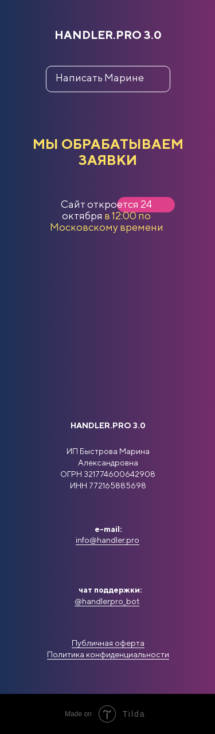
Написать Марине (100, 78)
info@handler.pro (107, 539)
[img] (108, 512)
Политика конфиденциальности (108, 654)
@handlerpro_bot (107, 601)
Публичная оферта (108, 643)
